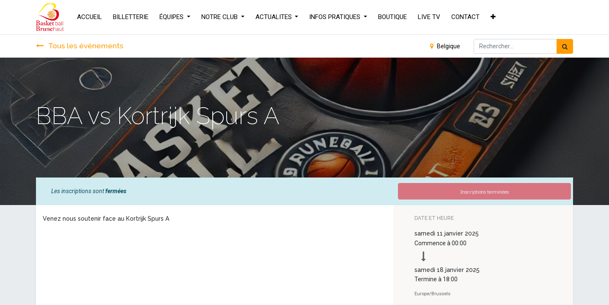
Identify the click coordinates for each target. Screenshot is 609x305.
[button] (493, 17)
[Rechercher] (565, 46)
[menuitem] (89, 17)
